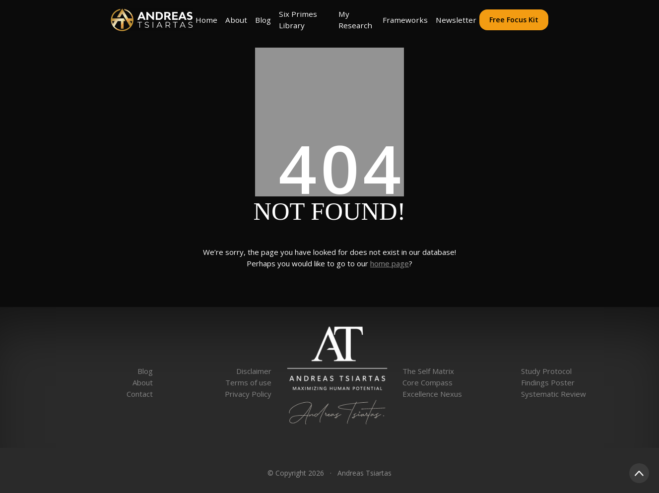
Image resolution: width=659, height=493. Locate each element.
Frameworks (405, 20)
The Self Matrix (428, 371)
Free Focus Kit (513, 19)
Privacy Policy (248, 393)
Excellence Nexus (432, 393)
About (236, 20)
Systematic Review (553, 393)
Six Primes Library (298, 19)
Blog (263, 20)
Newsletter (456, 20)
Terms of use (248, 382)
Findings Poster (548, 382)
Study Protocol (546, 371)
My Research (355, 19)
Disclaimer (253, 371)
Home (206, 20)
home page (389, 263)
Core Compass (427, 382)
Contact (140, 393)
